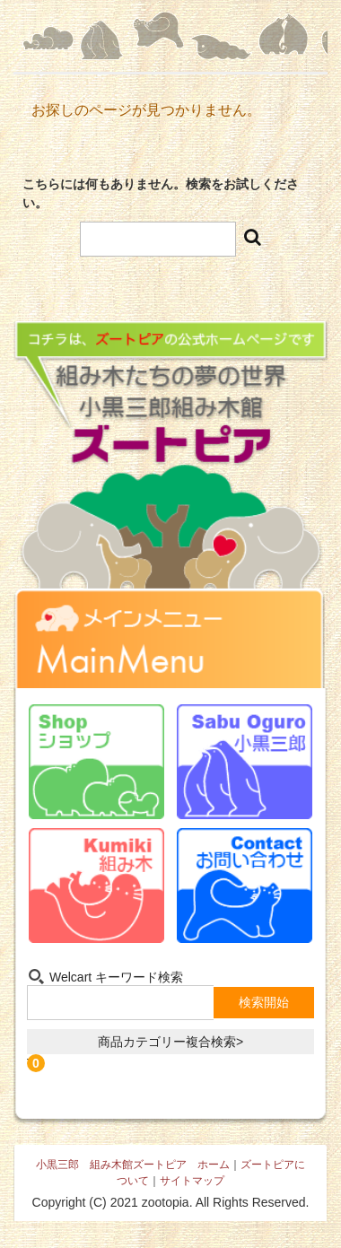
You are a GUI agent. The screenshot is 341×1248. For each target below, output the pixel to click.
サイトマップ (192, 1180)
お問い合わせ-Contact (244, 885)
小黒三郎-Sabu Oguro (244, 761)
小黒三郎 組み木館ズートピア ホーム (133, 1164)
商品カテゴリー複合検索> (170, 1041)
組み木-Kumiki (96, 885)
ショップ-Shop (96, 761)
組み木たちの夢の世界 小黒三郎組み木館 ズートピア (170, 476)
